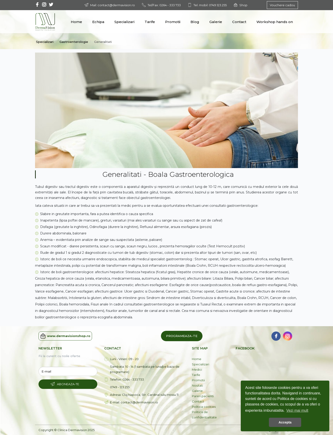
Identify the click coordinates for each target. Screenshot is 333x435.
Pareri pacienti (203, 396)
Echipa (98, 22)
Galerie (215, 22)
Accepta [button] (285, 422)
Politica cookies (204, 406)
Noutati (197, 385)
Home (76, 22)
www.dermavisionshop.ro (65, 336)
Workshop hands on (274, 22)
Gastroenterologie (73, 42)
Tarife (150, 22)
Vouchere (282, 5)
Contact (239, 22)
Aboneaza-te (68, 384)
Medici (197, 369)
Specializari (124, 22)
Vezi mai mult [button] (297, 410)
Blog (194, 22)
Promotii (172, 22)
